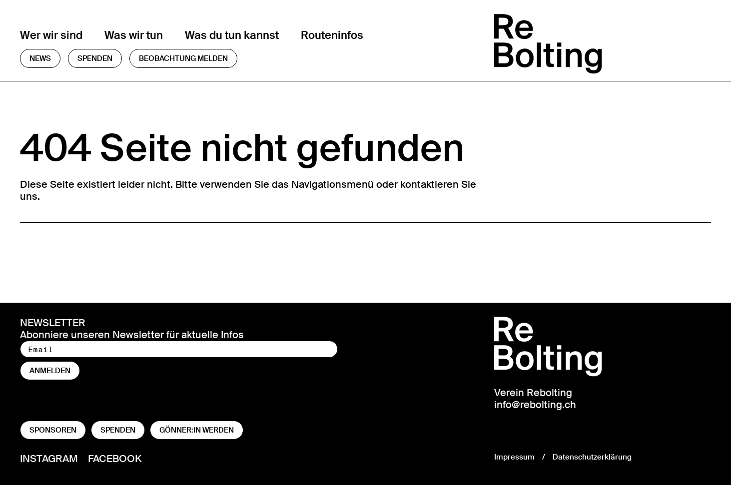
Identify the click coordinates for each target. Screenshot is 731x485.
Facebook (114, 458)
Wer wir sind (51, 35)
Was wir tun (133, 35)
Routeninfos (332, 35)
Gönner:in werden (196, 430)
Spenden (94, 58)
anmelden (49, 371)
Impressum (514, 457)
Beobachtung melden (183, 58)
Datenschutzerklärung (592, 457)
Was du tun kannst (232, 35)
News (40, 58)
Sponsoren (52, 430)
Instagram (49, 458)
